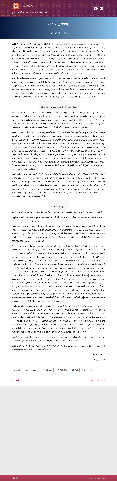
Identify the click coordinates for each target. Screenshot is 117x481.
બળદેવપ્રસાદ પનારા (46, 375)
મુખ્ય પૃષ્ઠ (16, 20)
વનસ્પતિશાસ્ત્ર (74, 375)
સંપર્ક (71, 20)
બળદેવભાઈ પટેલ (61, 375)
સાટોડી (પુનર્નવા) (87, 375)
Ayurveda (17, 375)
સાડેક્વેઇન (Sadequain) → (96, 386)
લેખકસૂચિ (38, 20)
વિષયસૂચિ (47, 20)
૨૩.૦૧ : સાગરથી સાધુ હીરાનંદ (58, 38)
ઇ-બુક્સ (55, 20)
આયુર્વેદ (34, 375)
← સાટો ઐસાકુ (16, 386)
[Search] (103, 19)
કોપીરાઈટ (91, 478)
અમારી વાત (63, 20)
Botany (26, 375)
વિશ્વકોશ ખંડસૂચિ (27, 20)
